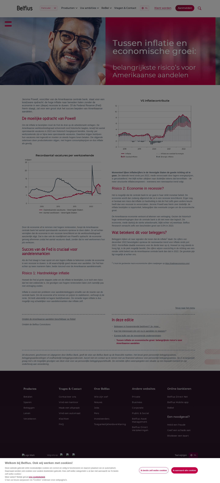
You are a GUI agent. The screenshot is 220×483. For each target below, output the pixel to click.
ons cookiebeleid (37, 477)
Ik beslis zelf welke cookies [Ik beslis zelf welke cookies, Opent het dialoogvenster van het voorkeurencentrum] (154, 470)
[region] (110, 470)
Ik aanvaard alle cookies (184, 470)
